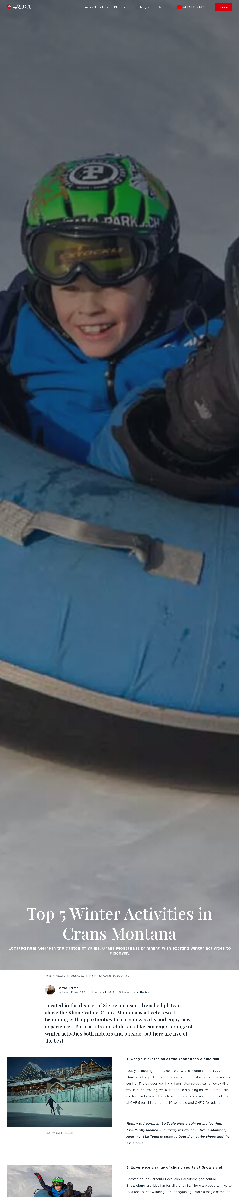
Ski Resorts (124, 7)
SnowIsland (135, 1185)
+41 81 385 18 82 (191, 7)
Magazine (147, 7)
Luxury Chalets (96, 7)
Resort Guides (140, 991)
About (163, 7)
